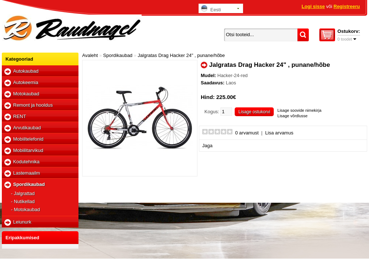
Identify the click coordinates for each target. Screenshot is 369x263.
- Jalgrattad (23, 193)
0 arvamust (246, 133)
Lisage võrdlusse (292, 116)
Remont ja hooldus (33, 105)
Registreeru (347, 6)
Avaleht (90, 55)
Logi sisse (313, 6)
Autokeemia (25, 82)
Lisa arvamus (279, 133)
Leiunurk (22, 222)
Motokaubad (26, 93)
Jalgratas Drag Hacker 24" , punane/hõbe (181, 55)
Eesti (211, 8)
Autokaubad (25, 71)
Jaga (207, 145)
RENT (19, 116)
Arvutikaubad (27, 127)
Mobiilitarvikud (28, 150)
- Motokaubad (25, 209)
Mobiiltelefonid (28, 139)
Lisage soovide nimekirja (299, 110)
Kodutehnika (26, 161)
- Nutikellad (23, 201)
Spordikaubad (29, 184)
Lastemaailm (26, 173)
